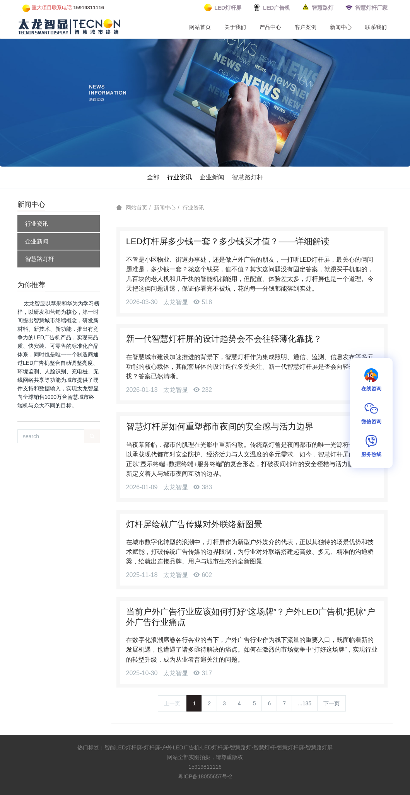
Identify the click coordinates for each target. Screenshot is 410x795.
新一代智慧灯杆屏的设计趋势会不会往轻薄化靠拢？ (224, 339)
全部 (153, 177)
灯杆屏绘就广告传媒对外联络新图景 (194, 524)
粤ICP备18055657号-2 (205, 776)
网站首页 (200, 27)
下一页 (331, 703)
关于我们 (235, 27)
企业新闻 (212, 177)
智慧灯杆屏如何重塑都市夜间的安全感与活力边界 (219, 426)
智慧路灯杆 (247, 177)
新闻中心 (341, 27)
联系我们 (376, 27)
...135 (304, 703)
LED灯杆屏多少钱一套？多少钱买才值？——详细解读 (228, 241)
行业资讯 (179, 177)
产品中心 (270, 27)
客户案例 (305, 27)
